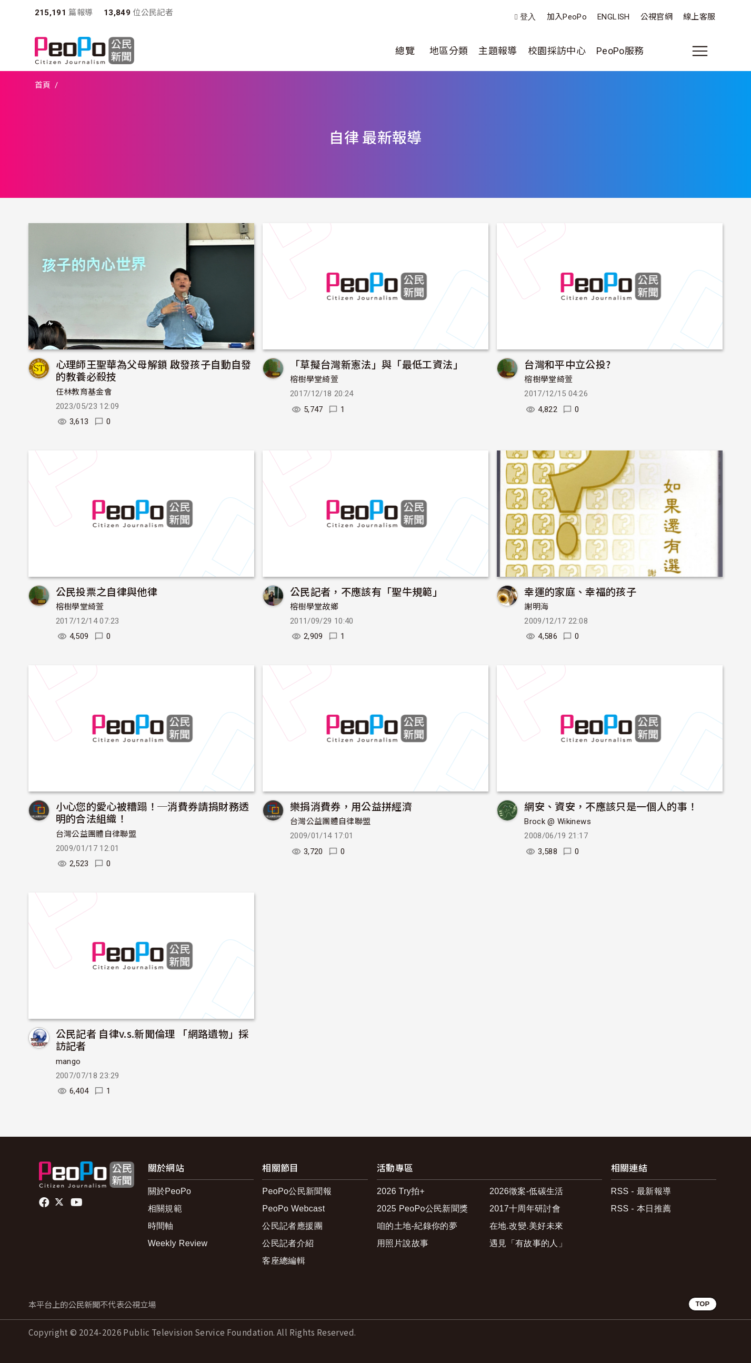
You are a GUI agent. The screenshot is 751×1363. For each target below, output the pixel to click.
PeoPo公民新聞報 (297, 1191)
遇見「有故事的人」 (528, 1243)
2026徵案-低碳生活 (526, 1191)
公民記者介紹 (288, 1243)
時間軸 (161, 1225)
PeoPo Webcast (293, 1208)
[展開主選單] (699, 51)
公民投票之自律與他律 (107, 591)
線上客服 (699, 17)
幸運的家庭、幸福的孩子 (580, 591)
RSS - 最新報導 (641, 1191)
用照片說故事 (402, 1243)
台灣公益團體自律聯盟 (96, 834)
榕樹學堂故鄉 (314, 607)
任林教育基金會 (84, 392)
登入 (528, 17)
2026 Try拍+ (401, 1191)
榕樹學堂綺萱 (314, 379)
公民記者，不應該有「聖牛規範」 (366, 591)
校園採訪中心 (557, 50)
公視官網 (656, 17)
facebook (45, 1202)
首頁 (43, 85)
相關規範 (165, 1208)
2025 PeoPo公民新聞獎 (422, 1208)
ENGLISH (613, 17)
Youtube (77, 1202)
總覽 (405, 50)
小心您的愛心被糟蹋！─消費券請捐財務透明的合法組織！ (152, 812)
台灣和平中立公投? (567, 364)
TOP (702, 1304)
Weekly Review (178, 1243)
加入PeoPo (567, 17)
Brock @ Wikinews (557, 821)
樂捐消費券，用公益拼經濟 (351, 806)
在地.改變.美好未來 (526, 1225)
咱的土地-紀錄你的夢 (417, 1225)
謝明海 (536, 607)
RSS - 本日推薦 (641, 1208)
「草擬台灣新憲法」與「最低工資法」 (376, 364)
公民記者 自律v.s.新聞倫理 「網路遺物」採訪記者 (152, 1039)
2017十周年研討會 (524, 1208)
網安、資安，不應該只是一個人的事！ (610, 806)
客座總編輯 (283, 1260)
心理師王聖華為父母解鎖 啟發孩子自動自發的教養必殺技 (154, 370)
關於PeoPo (170, 1191)
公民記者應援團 (292, 1225)
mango (68, 1061)
